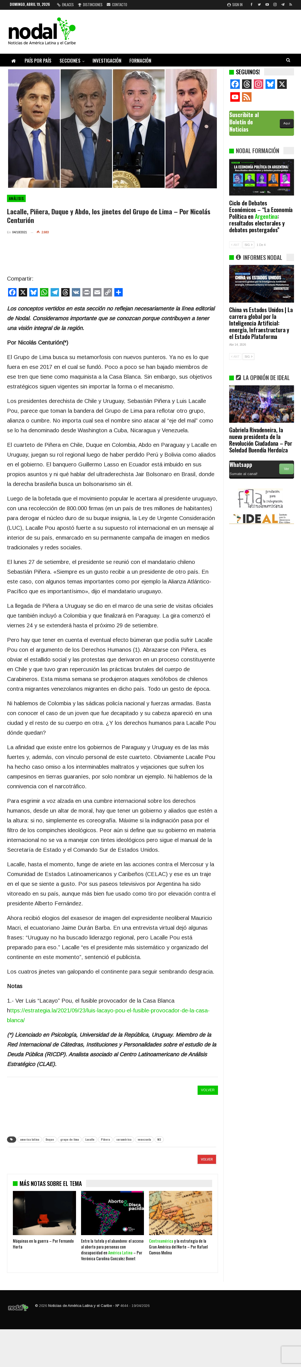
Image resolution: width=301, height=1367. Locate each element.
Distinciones (90, 4)
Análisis (16, 198)
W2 (159, 1139)
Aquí (286, 123)
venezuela (144, 1139)
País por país (38, 60)
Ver (286, 469)
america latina (29, 1139)
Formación (140, 60)
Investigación (107, 60)
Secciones (70, 60)
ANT (235, 244)
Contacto (117, 4)
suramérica (123, 1139)
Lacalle (89, 1139)
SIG (248, 244)
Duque (50, 1139)
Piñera (105, 1139)
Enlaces (65, 4)
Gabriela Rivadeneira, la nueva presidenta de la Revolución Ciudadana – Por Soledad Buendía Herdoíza (260, 439)
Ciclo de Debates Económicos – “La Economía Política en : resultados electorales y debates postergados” (261, 216)
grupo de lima (69, 1139)
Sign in (235, 4)
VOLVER (208, 1090)
